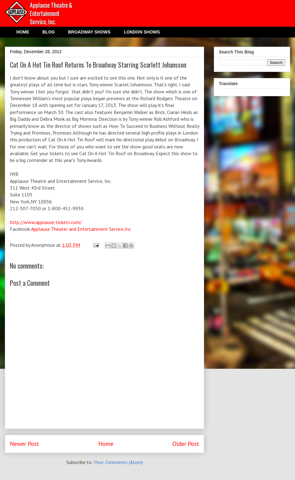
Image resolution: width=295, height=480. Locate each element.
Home (105, 443)
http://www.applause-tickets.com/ (46, 222)
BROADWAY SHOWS (89, 32)
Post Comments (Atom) (118, 462)
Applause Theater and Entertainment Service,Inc (81, 229)
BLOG (48, 32)
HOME (22, 32)
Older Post (185, 443)
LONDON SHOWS (142, 32)
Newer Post (24, 443)
